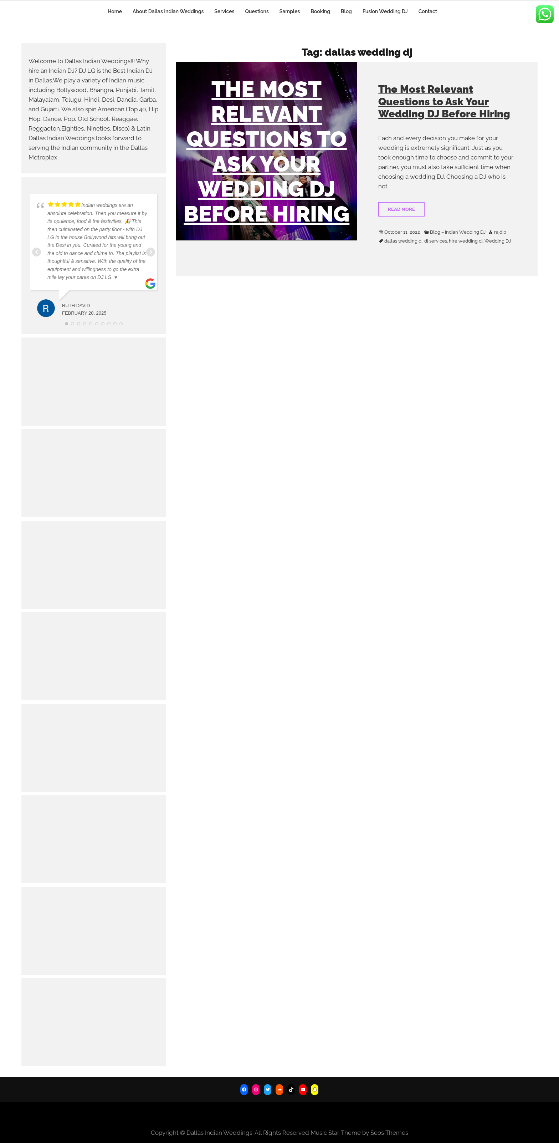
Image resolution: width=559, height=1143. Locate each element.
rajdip (500, 232)
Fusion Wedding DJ (385, 11)
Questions (256, 11)
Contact (428, 11)
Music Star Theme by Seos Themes (359, 1132)
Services (224, 11)
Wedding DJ (497, 241)
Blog (346, 11)
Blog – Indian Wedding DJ (458, 232)
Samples (290, 11)
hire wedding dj (466, 241)
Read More (401, 209)
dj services (435, 241)
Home (115, 11)
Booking (320, 11)
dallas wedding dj (403, 241)
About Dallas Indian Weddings (168, 11)
